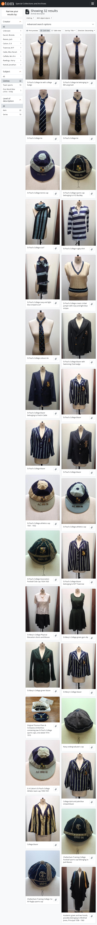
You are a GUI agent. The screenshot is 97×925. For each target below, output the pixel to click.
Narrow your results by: (12, 13)
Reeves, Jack (12, 39)
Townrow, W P (12, 48)
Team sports (12, 85)
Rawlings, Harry (12, 61)
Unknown (12, 31)
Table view (56, 31)
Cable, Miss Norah (12, 52)
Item (12, 110)
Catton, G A (12, 44)
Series (12, 115)
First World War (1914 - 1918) (12, 90)
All (4, 26)
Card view (45, 31)
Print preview (32, 31)
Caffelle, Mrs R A (12, 56)
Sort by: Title (69, 31)
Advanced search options (39, 24)
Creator (6, 21)
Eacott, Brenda (12, 35)
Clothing (12, 81)
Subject (6, 71)
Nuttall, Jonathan (12, 65)
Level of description (8, 99)
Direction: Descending (86, 31)
